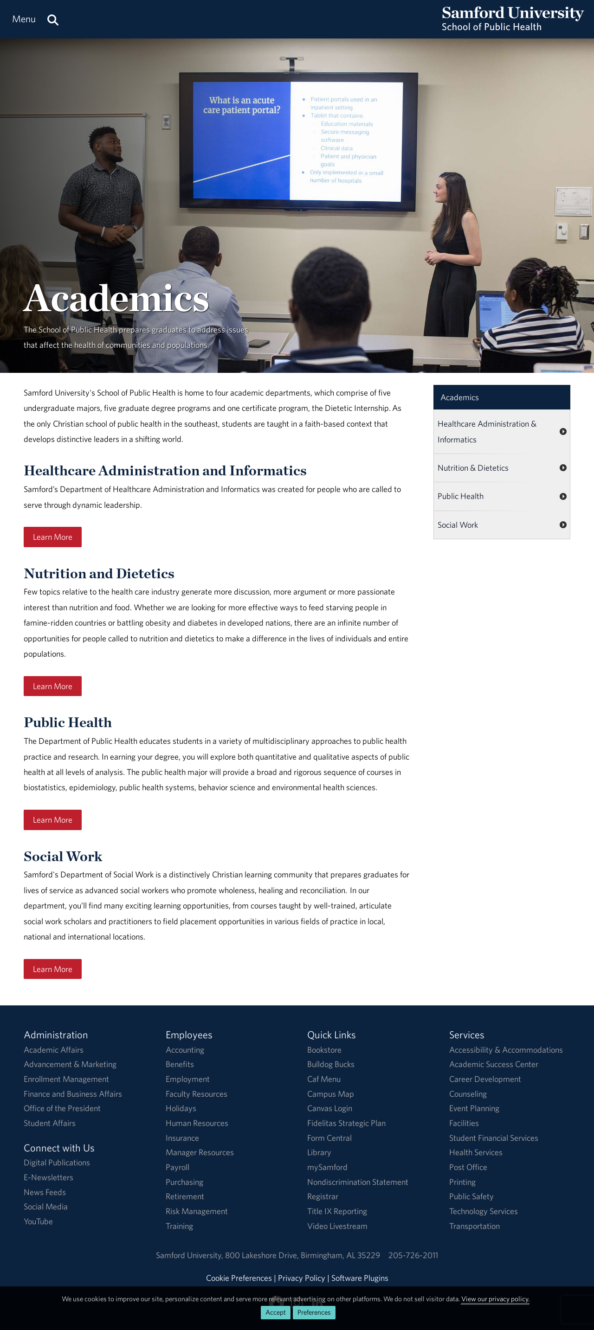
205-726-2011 (413, 1255)
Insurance (182, 1137)
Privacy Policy (301, 1277)
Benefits (180, 1064)
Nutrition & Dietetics (473, 467)
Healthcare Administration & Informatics (487, 431)
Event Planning (474, 1108)
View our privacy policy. (495, 1298)
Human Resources (197, 1123)
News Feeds (45, 1192)
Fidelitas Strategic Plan (346, 1123)
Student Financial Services (493, 1137)
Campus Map (330, 1093)
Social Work (458, 524)
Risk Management (197, 1211)
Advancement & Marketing (70, 1064)
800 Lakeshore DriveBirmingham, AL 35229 (302, 1255)
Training (179, 1226)
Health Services (476, 1152)
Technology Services (483, 1211)
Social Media (46, 1206)
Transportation (474, 1226)
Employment (188, 1079)
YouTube (38, 1221)
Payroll (177, 1167)
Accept (275, 1312)
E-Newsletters (48, 1177)
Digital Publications (57, 1162)
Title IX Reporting (337, 1211)
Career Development (485, 1079)
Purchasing (184, 1182)
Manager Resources (200, 1152)
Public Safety (471, 1196)
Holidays (181, 1108)
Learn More (52, 536)
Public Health (461, 496)
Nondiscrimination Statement (357, 1182)
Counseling (468, 1093)
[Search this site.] (53, 19)
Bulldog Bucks (331, 1064)
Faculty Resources (196, 1093)
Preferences (314, 1312)
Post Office (468, 1167)
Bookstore (324, 1049)
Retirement (185, 1196)
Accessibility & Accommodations (506, 1049)
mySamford (327, 1167)
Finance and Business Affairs (73, 1093)
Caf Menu (324, 1079)
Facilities (464, 1123)
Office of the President (62, 1108)
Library (319, 1152)
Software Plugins (359, 1277)
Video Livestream (337, 1226)
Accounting (185, 1049)
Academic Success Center (493, 1064)
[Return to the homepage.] (513, 28)
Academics (459, 397)
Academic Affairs (54, 1049)
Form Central (329, 1137)
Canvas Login (329, 1108)
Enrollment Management (66, 1079)
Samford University (190, 1255)
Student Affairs (50, 1123)
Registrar (322, 1196)
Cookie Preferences (239, 1277)
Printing (462, 1182)
